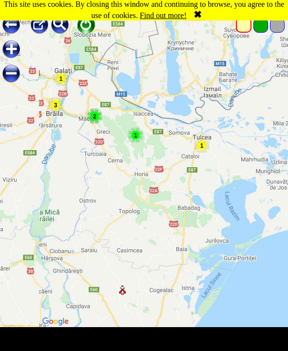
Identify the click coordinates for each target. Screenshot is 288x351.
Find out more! (163, 15)
